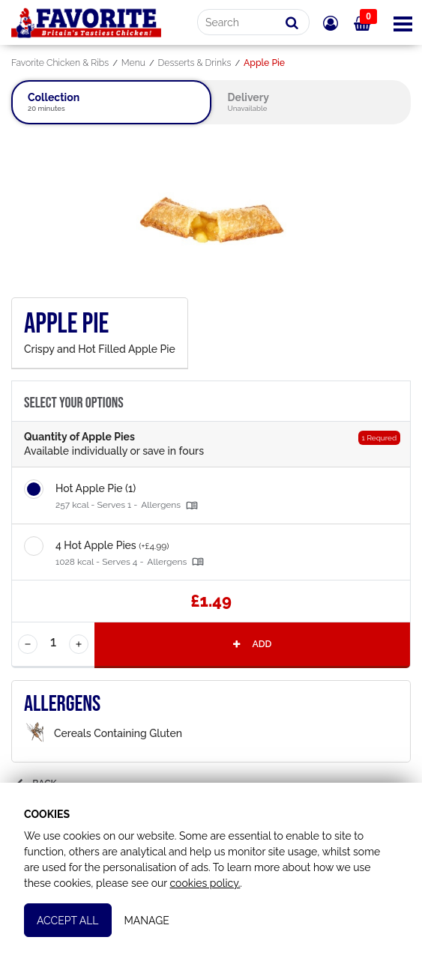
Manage (146, 921)
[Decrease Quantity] (27, 644)
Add (251, 643)
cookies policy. (204, 883)
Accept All (68, 921)
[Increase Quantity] (78, 644)
